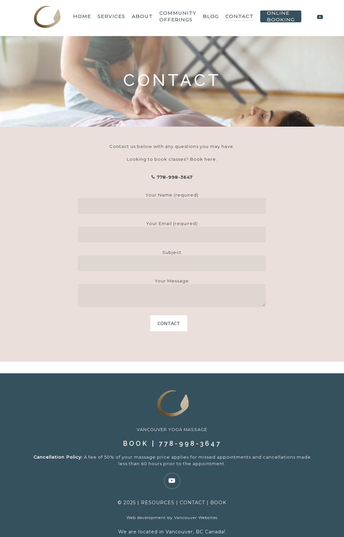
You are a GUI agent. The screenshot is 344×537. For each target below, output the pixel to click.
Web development (146, 505)
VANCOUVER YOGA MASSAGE (172, 417)
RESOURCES (157, 491)
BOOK (136, 432)
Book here (203, 159)
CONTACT (192, 491)
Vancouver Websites (196, 505)
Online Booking (282, 17)
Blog (212, 18)
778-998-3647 (172, 177)
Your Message (172, 293)
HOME (84, 18)
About (143, 18)
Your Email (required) (172, 231)
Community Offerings (179, 17)
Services (113, 18)
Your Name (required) (172, 203)
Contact (241, 18)
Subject (172, 260)
